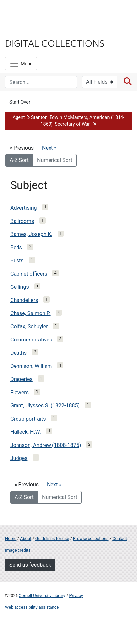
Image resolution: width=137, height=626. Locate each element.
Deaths (18, 353)
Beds (16, 247)
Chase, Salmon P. (30, 313)
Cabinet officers (28, 274)
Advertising (23, 208)
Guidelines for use (52, 538)
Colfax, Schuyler (29, 326)
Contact (119, 538)
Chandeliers (24, 300)
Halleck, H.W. (25, 432)
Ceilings (19, 287)
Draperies (21, 379)
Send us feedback (30, 565)
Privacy (76, 595)
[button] (68, 121)
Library (25, 30)
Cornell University (38, 12)
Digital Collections (55, 43)
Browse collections (91, 538)
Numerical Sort (54, 160)
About (25, 538)
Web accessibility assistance (32, 607)
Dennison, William (31, 366)
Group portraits (28, 419)
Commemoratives (31, 340)
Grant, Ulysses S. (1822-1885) (45, 405)
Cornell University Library (42, 595)
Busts (17, 261)
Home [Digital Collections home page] (10, 538)
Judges (18, 458)
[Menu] (21, 63)
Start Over (19, 102)
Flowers (19, 392)
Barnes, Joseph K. (31, 234)
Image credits (18, 550)
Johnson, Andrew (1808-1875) (45, 445)
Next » (49, 148)
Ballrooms (22, 221)
